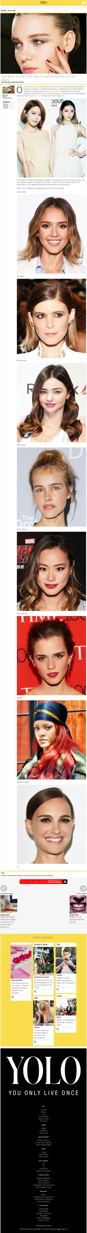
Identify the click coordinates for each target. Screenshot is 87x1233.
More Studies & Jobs (43, 1187)
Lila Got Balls (43, 1208)
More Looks (11, 10)
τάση (26, 875)
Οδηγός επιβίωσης (44, 1178)
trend (30, 875)
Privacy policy (40, 1225)
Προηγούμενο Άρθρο (6, 893)
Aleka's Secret (43, 1220)
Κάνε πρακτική (43, 1182)
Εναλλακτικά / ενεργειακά (43, 1197)
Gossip (43, 1152)
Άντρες (43, 1109)
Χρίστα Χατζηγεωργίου (7, 97)
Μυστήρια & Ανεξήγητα (44, 1199)
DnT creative (44, 1229)
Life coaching (43, 1116)
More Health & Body (43, 1144)
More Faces (43, 1156)
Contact (48, 1225)
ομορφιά (4, 875)
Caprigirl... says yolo (43, 1213)
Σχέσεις (43, 1112)
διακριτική (37, 96)
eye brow (40, 875)
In (43, 1166)
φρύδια (14, 875)
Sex (43, 1114)
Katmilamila (43, 1211)
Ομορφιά (43, 1130)
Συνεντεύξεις (44, 1154)
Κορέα (51, 875)
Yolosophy (44, 1215)
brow (35, 875)
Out (43, 1164)
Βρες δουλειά (44, 1180)
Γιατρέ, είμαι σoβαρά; (43, 1142)
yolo (9, 875)
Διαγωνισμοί (43, 1118)
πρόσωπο (20, 875)
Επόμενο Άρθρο (82, 893)
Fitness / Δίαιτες (44, 1140)
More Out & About (44, 1170)
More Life (43, 1121)
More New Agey (44, 1201)
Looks (3, 10)
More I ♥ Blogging (43, 1217)
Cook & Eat (44, 1168)
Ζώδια (43, 1194)
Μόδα (43, 1128)
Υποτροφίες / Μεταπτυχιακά (43, 1185)
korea (46, 875)
